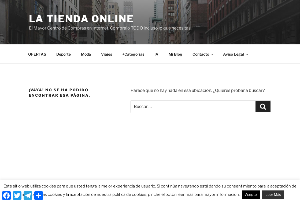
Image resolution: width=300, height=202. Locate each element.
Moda (86, 54)
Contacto (203, 54)
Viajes (106, 54)
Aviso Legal (236, 54)
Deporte (63, 54)
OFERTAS (37, 54)
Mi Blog (175, 54)
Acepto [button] (251, 194)
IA (156, 54)
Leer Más (273, 194)
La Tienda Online (81, 19)
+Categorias (133, 54)
